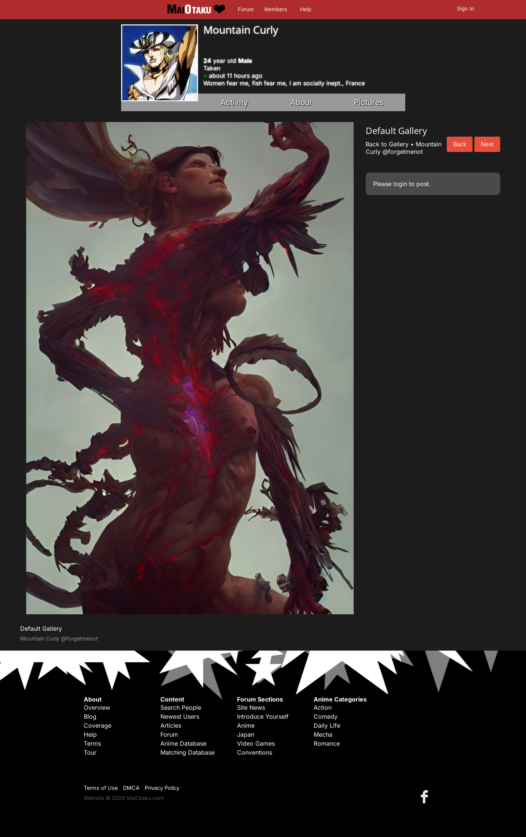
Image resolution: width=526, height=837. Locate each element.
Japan (245, 734)
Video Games (256, 743)
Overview (97, 707)
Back (459, 144)
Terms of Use (101, 788)
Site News (251, 707)
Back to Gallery (387, 144)
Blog (90, 716)
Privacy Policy (162, 788)
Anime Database (183, 743)
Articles (170, 725)
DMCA (131, 788)
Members (275, 9)
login (400, 184)
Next (487, 144)
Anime (246, 725)
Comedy (326, 716)
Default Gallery (41, 628)
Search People (180, 707)
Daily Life (327, 725)
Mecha (323, 734)
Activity (234, 102)
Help (305, 9)
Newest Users (179, 716)
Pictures (369, 102)
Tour (90, 752)
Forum (246, 9)
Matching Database (187, 752)
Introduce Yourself (263, 716)
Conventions (254, 752)
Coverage (97, 725)
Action (323, 707)
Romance (327, 743)
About (301, 102)
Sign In (465, 9)
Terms (92, 743)
